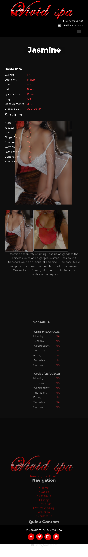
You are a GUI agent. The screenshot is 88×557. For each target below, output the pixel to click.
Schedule (44, 519)
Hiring (44, 523)
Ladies (44, 515)
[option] (19, 198)
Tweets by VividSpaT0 (44, 500)
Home (44, 511)
